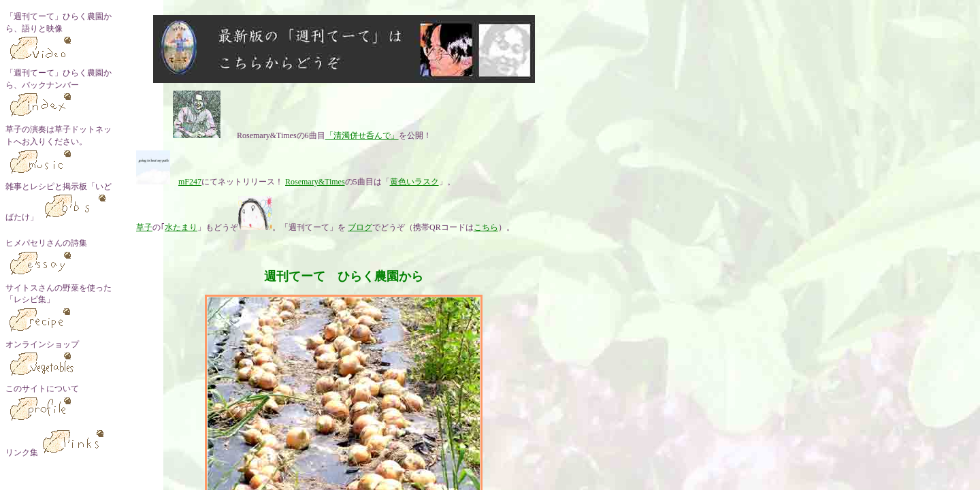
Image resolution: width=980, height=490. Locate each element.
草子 (144, 227)
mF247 (189, 181)
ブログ (360, 227)
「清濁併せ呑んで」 (362, 135)
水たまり (181, 227)
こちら (486, 227)
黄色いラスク (414, 181)
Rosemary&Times (315, 181)
